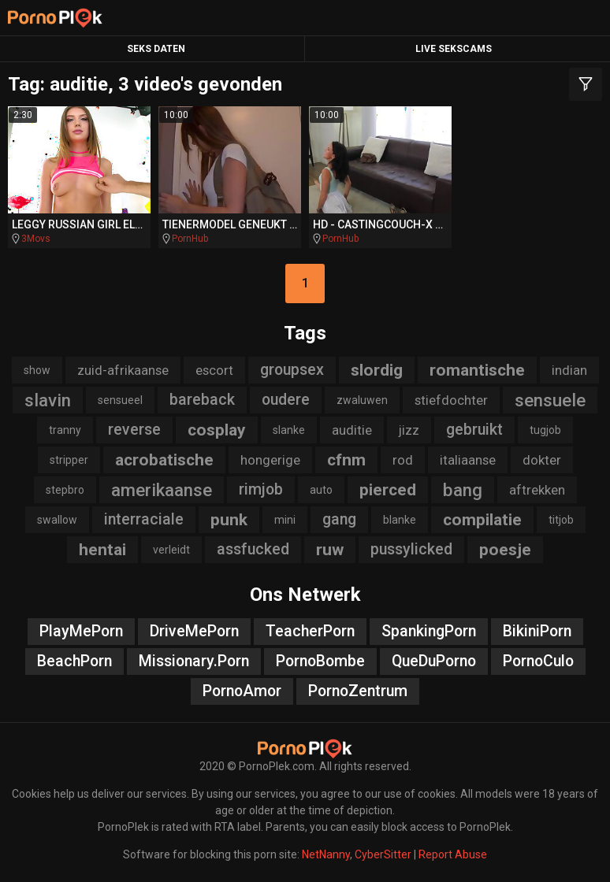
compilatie (482, 519)
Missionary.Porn (194, 661)
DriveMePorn (194, 631)
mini (285, 519)
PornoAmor (242, 691)
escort (214, 370)
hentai (102, 549)
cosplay (217, 430)
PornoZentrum (357, 691)
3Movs (35, 238)
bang (462, 490)
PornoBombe (320, 661)
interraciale (144, 519)
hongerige (270, 460)
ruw (330, 549)
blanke (399, 519)
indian (569, 370)
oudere (286, 400)
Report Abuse (452, 854)
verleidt (171, 549)
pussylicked (411, 549)
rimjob (261, 489)
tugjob (545, 430)
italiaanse (468, 460)
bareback (202, 400)
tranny (65, 430)
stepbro (65, 490)
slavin (47, 400)
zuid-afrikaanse (123, 370)
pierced (387, 489)
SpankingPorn (428, 631)
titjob (561, 519)
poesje (505, 549)
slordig (377, 370)
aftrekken (537, 490)
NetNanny (326, 854)
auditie (352, 430)
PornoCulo (538, 661)
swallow (57, 519)
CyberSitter (383, 854)
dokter (542, 460)
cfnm (346, 459)
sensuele (550, 400)
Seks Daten (156, 48)
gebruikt (474, 430)
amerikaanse (161, 490)
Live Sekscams (453, 48)
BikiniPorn (537, 631)
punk (228, 519)
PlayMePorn (81, 631)
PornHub (190, 238)
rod (402, 460)
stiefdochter (451, 400)
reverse (134, 430)
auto (321, 490)
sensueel (120, 400)
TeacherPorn (310, 631)
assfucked (253, 549)
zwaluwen (362, 400)
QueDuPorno (434, 661)
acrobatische (164, 459)
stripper (69, 460)
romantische (477, 370)
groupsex (292, 370)
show (37, 370)
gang (339, 519)
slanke (289, 430)
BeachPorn (74, 661)
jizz (409, 430)
